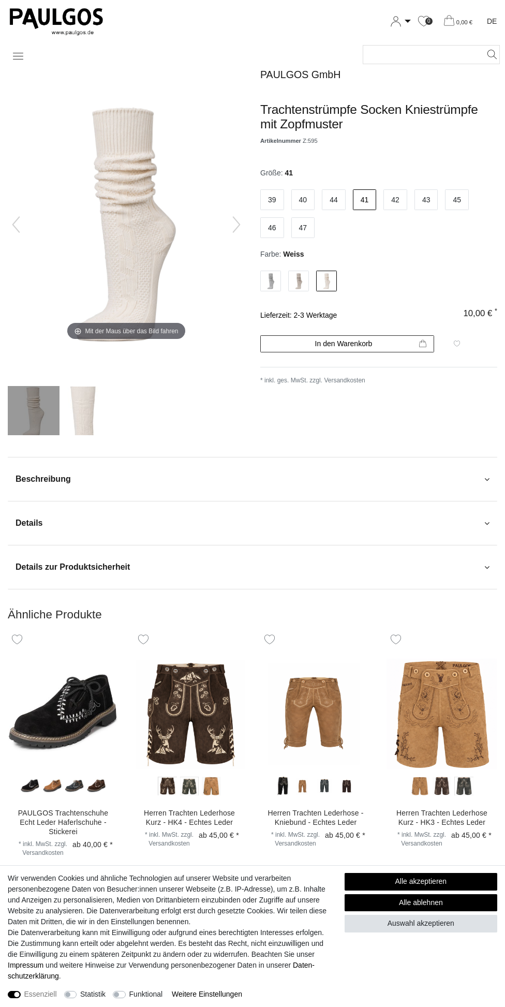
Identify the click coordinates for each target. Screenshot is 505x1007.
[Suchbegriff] (421, 55)
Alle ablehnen (421, 902)
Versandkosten (344, 380)
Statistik (93, 994)
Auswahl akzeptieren (421, 923)
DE (492, 21)
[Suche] (489, 55)
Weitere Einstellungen (207, 994)
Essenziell (40, 994)
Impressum (25, 965)
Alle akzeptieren (421, 881)
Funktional (146, 994)
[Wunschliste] (424, 21)
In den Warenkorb (370, 344)
